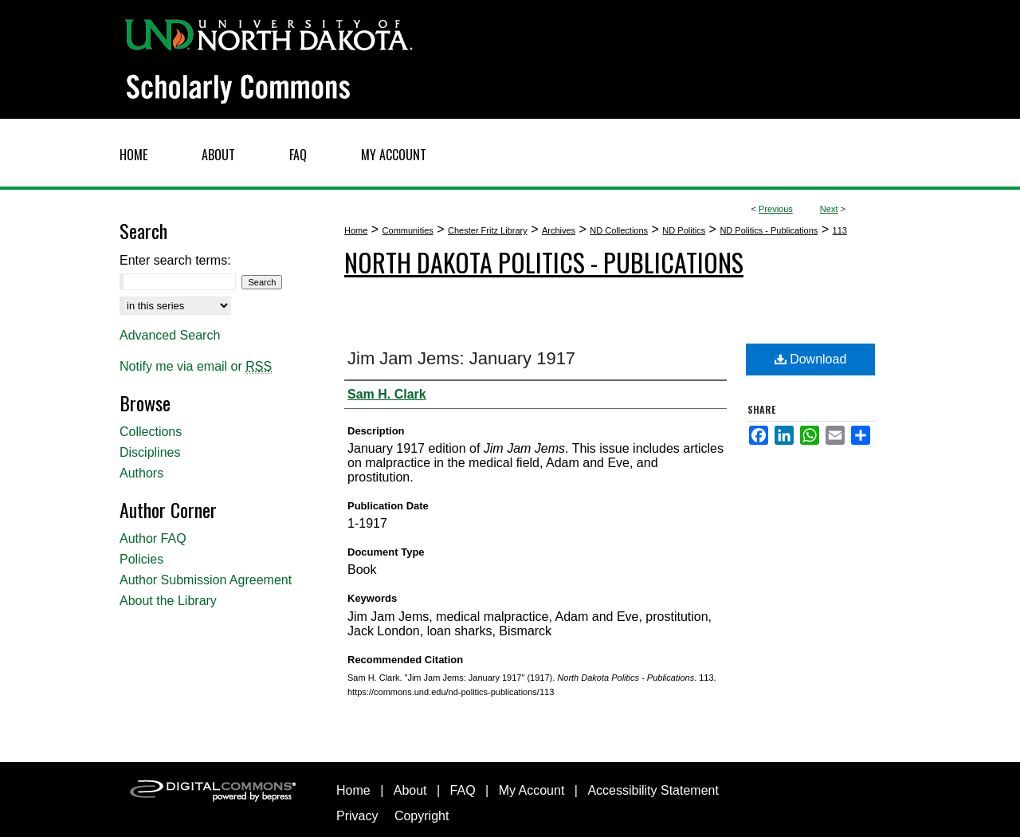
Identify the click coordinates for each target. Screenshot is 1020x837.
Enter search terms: (175, 260)
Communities (408, 230)
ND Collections (619, 230)
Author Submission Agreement (206, 580)
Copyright (421, 816)
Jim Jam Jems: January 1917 (461, 358)
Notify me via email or (196, 367)
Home (355, 230)
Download (811, 359)
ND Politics (683, 230)
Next (829, 209)
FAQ (463, 790)
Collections (151, 431)
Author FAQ (153, 538)
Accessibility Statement (653, 790)
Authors (141, 473)
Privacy (357, 816)
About (410, 790)
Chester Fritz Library (488, 230)
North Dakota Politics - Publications (543, 262)
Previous (776, 209)
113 (840, 230)
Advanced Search (170, 335)
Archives (558, 230)
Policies (141, 559)
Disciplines (150, 452)
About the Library (168, 600)
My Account (532, 790)
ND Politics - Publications (769, 230)
